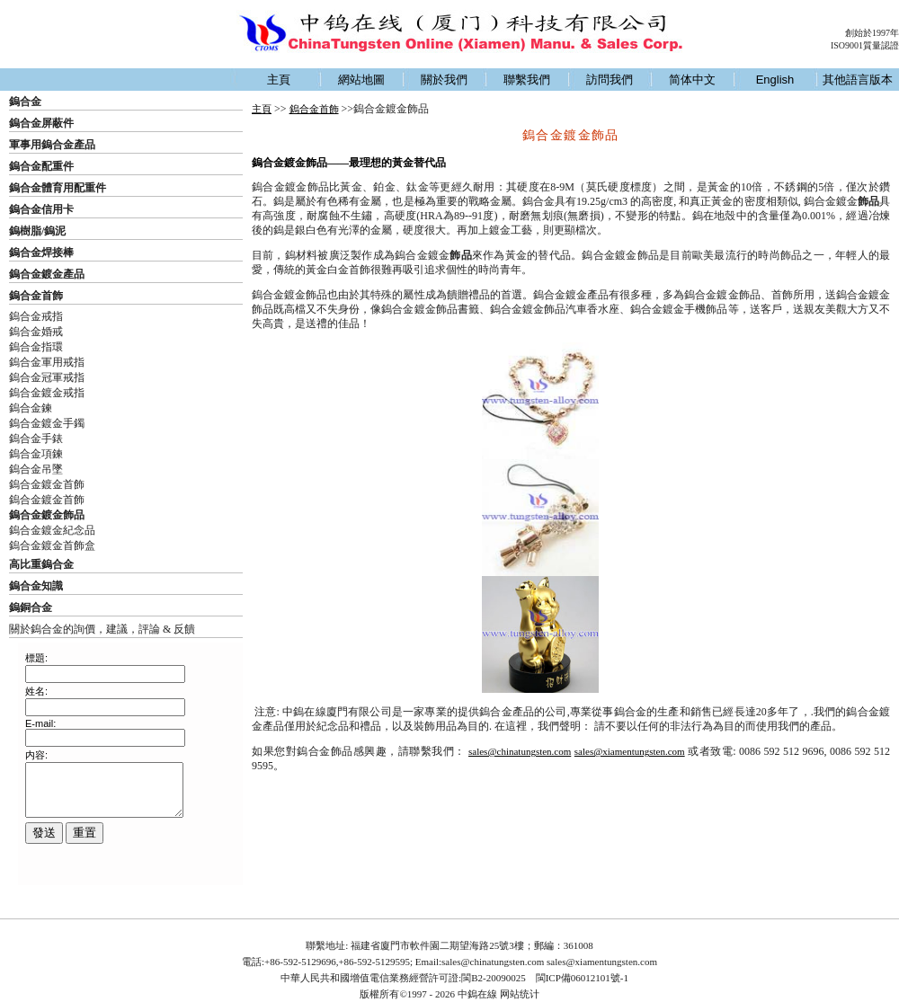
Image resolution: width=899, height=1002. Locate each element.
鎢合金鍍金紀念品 (52, 530)
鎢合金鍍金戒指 (47, 392)
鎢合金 (25, 101)
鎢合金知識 (36, 586)
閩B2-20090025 (493, 977)
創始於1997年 (872, 33)
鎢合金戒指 (36, 316)
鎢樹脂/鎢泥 (37, 231)
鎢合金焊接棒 (41, 252)
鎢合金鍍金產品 (47, 274)
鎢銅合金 (30, 607)
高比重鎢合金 (41, 564)
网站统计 (519, 994)
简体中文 (692, 79)
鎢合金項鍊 (36, 454)
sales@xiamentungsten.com (629, 751)
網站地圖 (361, 79)
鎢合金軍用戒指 (47, 362)
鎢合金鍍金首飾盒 (52, 545)
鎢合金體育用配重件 (57, 188)
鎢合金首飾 (36, 295)
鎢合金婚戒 (36, 331)
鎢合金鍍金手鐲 (47, 423)
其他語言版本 (858, 79)
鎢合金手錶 (36, 438)
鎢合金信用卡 (41, 209)
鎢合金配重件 (41, 166)
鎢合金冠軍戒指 (47, 377)
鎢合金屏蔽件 (41, 123)
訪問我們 (609, 79)
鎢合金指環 (36, 347)
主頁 (278, 79)
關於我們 (444, 79)
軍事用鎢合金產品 (52, 144)
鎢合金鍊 (30, 408)
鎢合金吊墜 (36, 469)
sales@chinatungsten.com (519, 751)
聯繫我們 (526, 79)
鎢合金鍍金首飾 (47, 484)
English (775, 79)
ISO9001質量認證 (865, 45)
